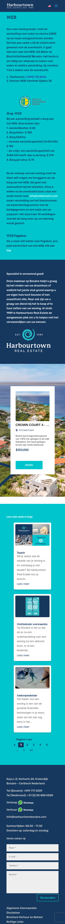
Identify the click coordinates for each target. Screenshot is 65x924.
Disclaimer (13, 912)
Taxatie (21, 553)
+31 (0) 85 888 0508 (40, 795)
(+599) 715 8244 (35, 77)
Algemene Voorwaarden (21, 908)
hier (8, 250)
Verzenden (47, 897)
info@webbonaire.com (43, 196)
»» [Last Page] (31, 750)
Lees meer (23, 583)
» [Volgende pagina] (24, 750)
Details (29, 465)
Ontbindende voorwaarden (32, 624)
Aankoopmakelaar (27, 695)
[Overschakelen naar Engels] (49, 6)
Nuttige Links (14, 921)
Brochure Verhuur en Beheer (24, 917)
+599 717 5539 (33, 790)
